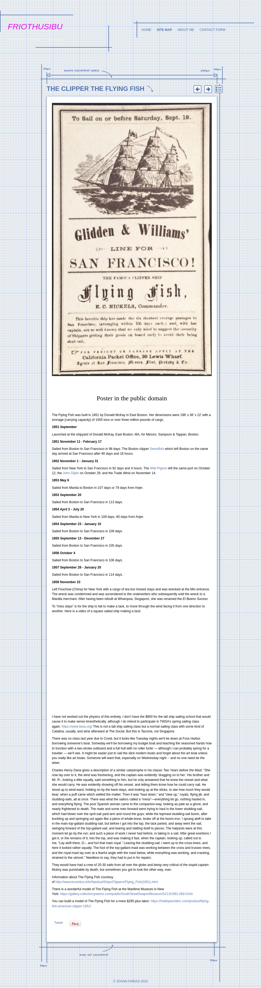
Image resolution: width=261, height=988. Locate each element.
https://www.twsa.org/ (77, 726)
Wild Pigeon (158, 468)
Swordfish (157, 449)
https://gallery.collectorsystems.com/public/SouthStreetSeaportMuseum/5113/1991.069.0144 (126, 894)
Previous (197, 89)
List (219, 89)
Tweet (58, 923)
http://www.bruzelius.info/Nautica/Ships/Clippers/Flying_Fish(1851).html (107, 882)
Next (208, 89)
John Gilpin (71, 473)
